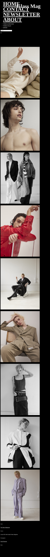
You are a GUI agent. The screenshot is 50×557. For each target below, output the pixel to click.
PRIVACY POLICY (7, 25)
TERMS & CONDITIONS (8, 24)
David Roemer (4, 541)
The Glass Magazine (5, 527)
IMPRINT (5, 27)
